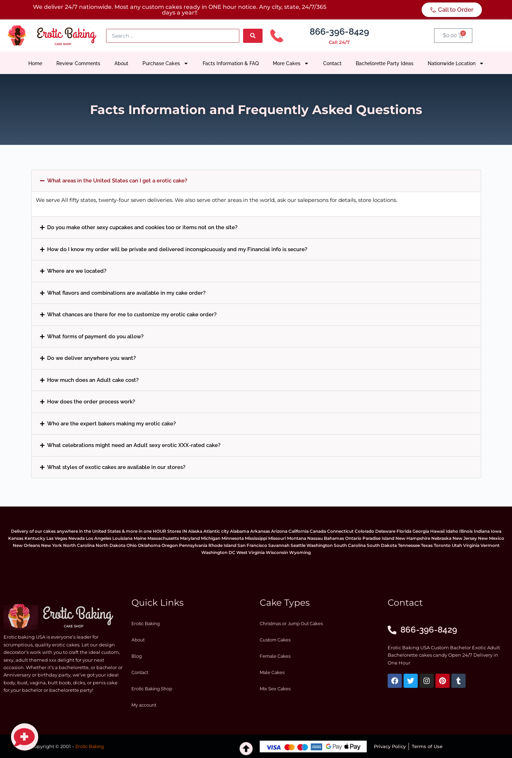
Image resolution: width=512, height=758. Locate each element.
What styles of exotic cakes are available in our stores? (116, 467)
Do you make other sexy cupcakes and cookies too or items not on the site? (142, 227)
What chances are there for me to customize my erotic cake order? (131, 314)
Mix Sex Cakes (275, 688)
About (121, 63)
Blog (136, 656)
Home (35, 63)
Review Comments (78, 63)
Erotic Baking (145, 623)
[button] (256, 181)
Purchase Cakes (165, 63)
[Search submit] (253, 36)
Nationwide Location (456, 63)
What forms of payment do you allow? (95, 336)
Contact (332, 63)
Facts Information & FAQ (231, 63)
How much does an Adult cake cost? (93, 380)
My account (143, 705)
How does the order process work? (91, 401)
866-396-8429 (339, 31)
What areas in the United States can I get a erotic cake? (117, 180)
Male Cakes (272, 672)
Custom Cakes (275, 640)
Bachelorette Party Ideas (384, 63)
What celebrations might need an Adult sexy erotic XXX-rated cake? (133, 445)
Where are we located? (76, 271)
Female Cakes (275, 656)
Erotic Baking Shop (151, 688)
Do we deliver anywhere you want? (91, 358)
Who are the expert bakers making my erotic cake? (111, 423)
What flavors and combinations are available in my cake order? (126, 293)
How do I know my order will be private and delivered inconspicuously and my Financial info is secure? (177, 249)
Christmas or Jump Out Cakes (291, 623)
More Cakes (291, 63)
